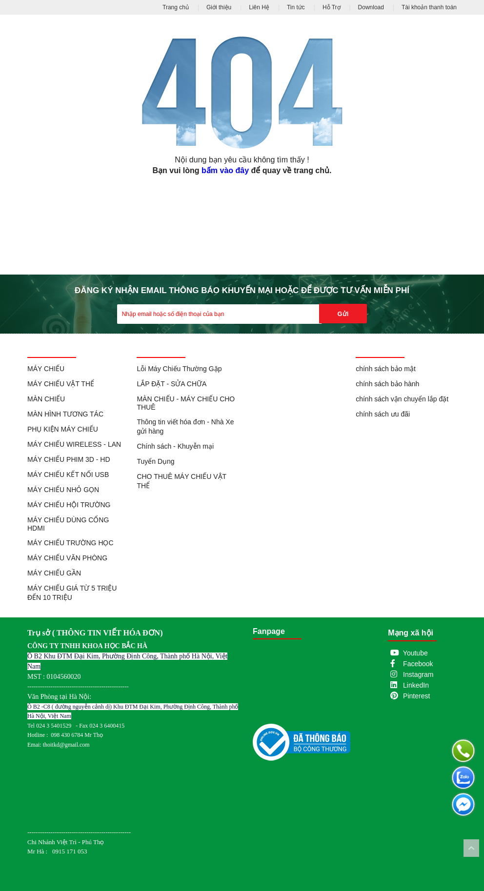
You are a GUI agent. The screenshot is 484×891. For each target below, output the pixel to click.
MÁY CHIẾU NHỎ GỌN (63, 490)
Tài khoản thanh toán (429, 7)
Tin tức (296, 7)
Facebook (418, 664)
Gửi (343, 313)
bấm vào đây (225, 170)
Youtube (415, 653)
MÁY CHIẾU (45, 369)
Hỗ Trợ (332, 7)
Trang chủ (175, 7)
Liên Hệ (259, 7)
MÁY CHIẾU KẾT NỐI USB (68, 474)
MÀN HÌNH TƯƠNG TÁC (65, 414)
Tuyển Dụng (155, 461)
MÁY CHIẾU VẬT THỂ (60, 384)
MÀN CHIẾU (46, 399)
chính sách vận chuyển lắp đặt (402, 399)
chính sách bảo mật (386, 369)
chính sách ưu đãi (383, 414)
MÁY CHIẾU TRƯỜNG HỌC (70, 543)
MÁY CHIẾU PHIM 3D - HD (68, 459)
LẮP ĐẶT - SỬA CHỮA (171, 384)
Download (371, 7)
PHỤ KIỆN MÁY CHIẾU (62, 429)
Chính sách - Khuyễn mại (175, 446)
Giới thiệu (218, 7)
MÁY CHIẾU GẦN (54, 573)
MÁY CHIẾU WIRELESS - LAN (74, 444)
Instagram (418, 674)
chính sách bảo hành (387, 384)
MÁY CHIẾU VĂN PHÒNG (67, 558)
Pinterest (416, 696)
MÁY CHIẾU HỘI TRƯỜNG (68, 505)
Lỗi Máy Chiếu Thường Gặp (179, 369)
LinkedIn (416, 685)
